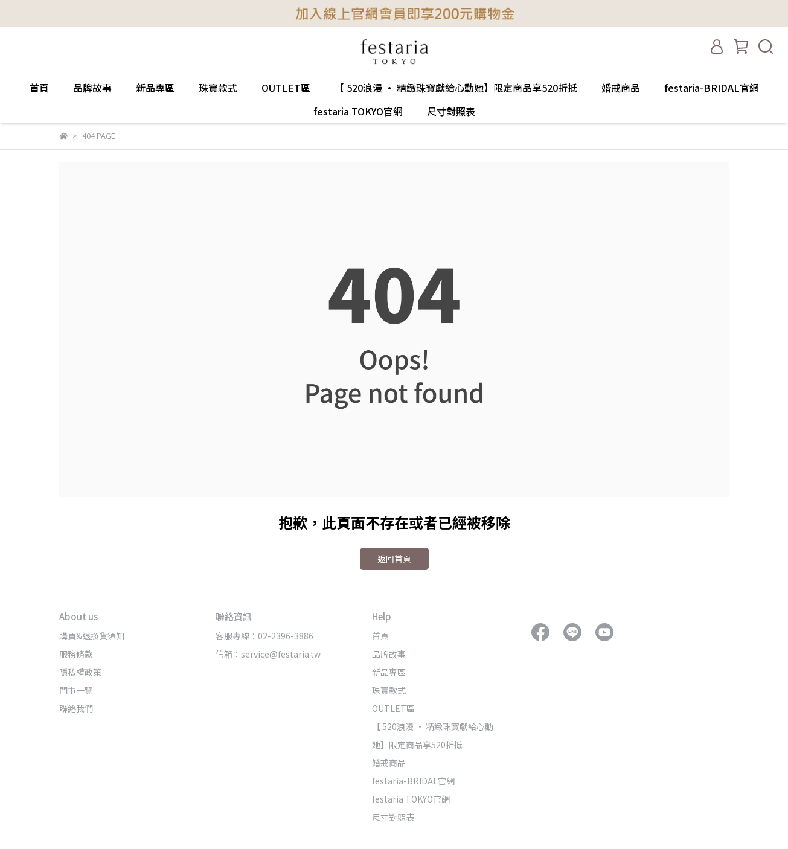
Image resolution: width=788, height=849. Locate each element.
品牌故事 (92, 87)
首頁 (39, 87)
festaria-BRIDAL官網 (711, 87)
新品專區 (155, 87)
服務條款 (76, 654)
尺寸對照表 (451, 111)
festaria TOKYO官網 (358, 111)
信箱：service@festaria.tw (268, 654)
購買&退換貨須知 (91, 636)
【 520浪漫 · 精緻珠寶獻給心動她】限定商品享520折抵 (456, 87)
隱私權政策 (80, 672)
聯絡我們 (76, 708)
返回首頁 (394, 559)
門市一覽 (76, 690)
